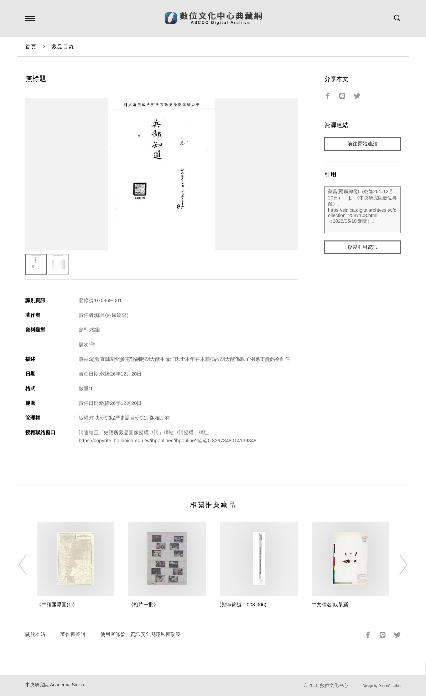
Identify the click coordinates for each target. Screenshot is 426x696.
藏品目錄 (63, 46)
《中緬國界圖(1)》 (57, 604)
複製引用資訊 (362, 247)
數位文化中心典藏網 (213, 18)
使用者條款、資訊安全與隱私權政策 (140, 634)
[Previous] (28, 564)
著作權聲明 (72, 634)
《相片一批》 (143, 604)
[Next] (397, 564)
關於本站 (35, 634)
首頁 (31, 46)
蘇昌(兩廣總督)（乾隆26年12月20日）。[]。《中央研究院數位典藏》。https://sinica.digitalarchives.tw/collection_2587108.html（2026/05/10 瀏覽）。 (362, 209)
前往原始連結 (362, 144)
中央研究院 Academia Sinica (54, 684)
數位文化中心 (334, 685)
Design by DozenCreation (382, 686)
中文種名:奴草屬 (330, 604)
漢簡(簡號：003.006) (243, 604)
